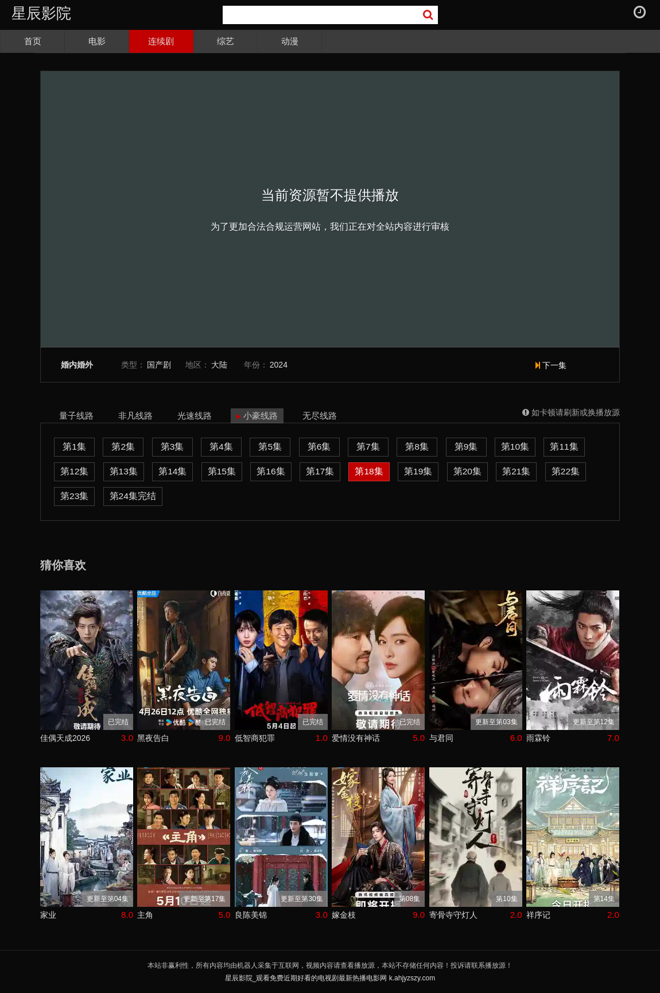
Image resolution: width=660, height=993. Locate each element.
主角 (145, 914)
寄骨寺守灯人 (453, 914)
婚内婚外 (77, 365)
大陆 (219, 364)
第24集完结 (133, 496)
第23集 (74, 496)
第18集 (369, 471)
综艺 (225, 41)
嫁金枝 (344, 914)
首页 (32, 41)
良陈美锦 (251, 914)
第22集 (566, 471)
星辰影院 (41, 13)
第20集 (467, 471)
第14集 (172, 471)
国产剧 (159, 364)
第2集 (123, 446)
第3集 (172, 446)
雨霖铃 (538, 738)
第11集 (564, 446)
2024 (279, 364)
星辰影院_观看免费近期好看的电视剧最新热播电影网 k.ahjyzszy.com (330, 978)
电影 (97, 41)
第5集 (270, 446)
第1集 (74, 446)
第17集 (320, 471)
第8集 (417, 446)
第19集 (418, 471)
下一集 (550, 365)
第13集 (124, 471)
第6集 (319, 446)
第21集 (516, 471)
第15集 (222, 471)
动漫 (289, 41)
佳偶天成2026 (65, 738)
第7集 (368, 446)
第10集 (515, 446)
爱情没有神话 (356, 738)
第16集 (271, 471)
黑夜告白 (153, 738)
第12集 (74, 471)
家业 (48, 914)
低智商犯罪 (255, 738)
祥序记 (538, 914)
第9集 (466, 446)
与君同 (441, 738)
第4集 (221, 446)
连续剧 (161, 41)
